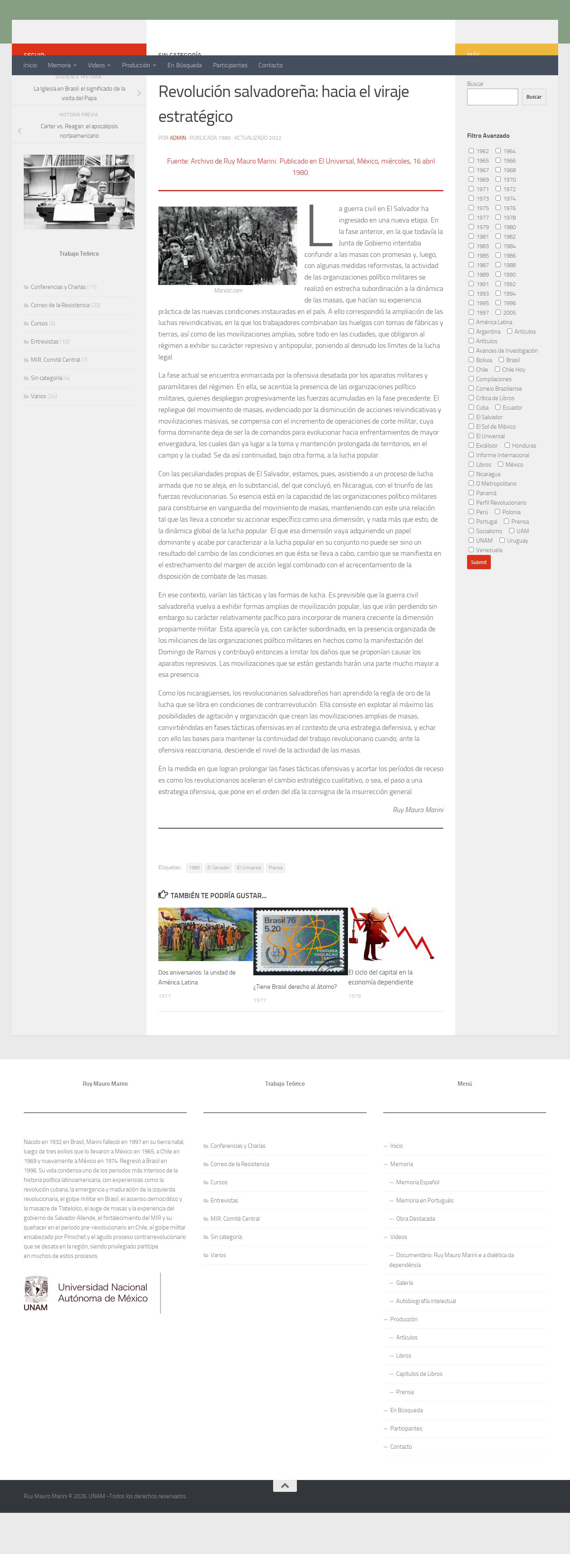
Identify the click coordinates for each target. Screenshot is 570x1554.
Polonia (508, 543)
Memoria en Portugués (425, 1242)
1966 (506, 192)
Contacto (270, 65)
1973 (479, 230)
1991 (479, 315)
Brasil (509, 391)
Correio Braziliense (495, 420)
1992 (506, 315)
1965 (479, 192)
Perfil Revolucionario (497, 534)
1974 (506, 230)
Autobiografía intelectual (426, 1342)
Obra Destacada (415, 1260)
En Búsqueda (184, 65)
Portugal (483, 553)
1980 (194, 899)
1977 (479, 249)
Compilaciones (490, 410)
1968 (506, 201)
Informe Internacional (499, 486)
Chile (478, 401)
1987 (479, 296)
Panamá (482, 524)
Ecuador (508, 439)
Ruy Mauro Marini (85, 27)
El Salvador (218, 899)
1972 (506, 220)
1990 (506, 306)
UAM (519, 562)
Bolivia (480, 391)
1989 (479, 306)
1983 (479, 277)
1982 (506, 268)
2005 (506, 344)
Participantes (230, 65)
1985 (479, 287)
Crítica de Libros (492, 429)
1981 (479, 268)
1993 (479, 325)
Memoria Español (417, 1223)
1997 (479, 344)
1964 (506, 182)
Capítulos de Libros (419, 1415)
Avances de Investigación (503, 382)
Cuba (478, 439)
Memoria (59, 65)
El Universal (249, 899)
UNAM (481, 572)
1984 (506, 277)
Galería (404, 1324)
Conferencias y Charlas (58, 318)
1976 (506, 239)
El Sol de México (492, 458)
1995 (479, 334)
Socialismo (485, 562)
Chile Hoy (510, 401)
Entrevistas (45, 373)
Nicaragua (484, 505)
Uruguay (514, 572)
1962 (479, 182)
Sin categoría (46, 409)
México (510, 496)
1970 (506, 211)
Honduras (520, 477)
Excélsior (483, 477)
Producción (136, 65)
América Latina (490, 353)
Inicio (30, 65)
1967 (479, 201)
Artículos (521, 363)
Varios (38, 427)
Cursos (39, 355)
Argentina (484, 363)
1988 (506, 296)
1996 (506, 334)
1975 (479, 239)
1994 (506, 325)
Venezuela (485, 581)
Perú (478, 543)
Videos (96, 65)
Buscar (475, 115)
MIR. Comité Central (55, 391)
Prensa (276, 899)
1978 (506, 249)
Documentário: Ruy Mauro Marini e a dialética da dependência (451, 1301)
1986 (506, 287)
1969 (479, 211)
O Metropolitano (493, 515)
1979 (479, 258)
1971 (479, 220)
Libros (480, 496)
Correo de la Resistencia (60, 336)
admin (178, 169)
